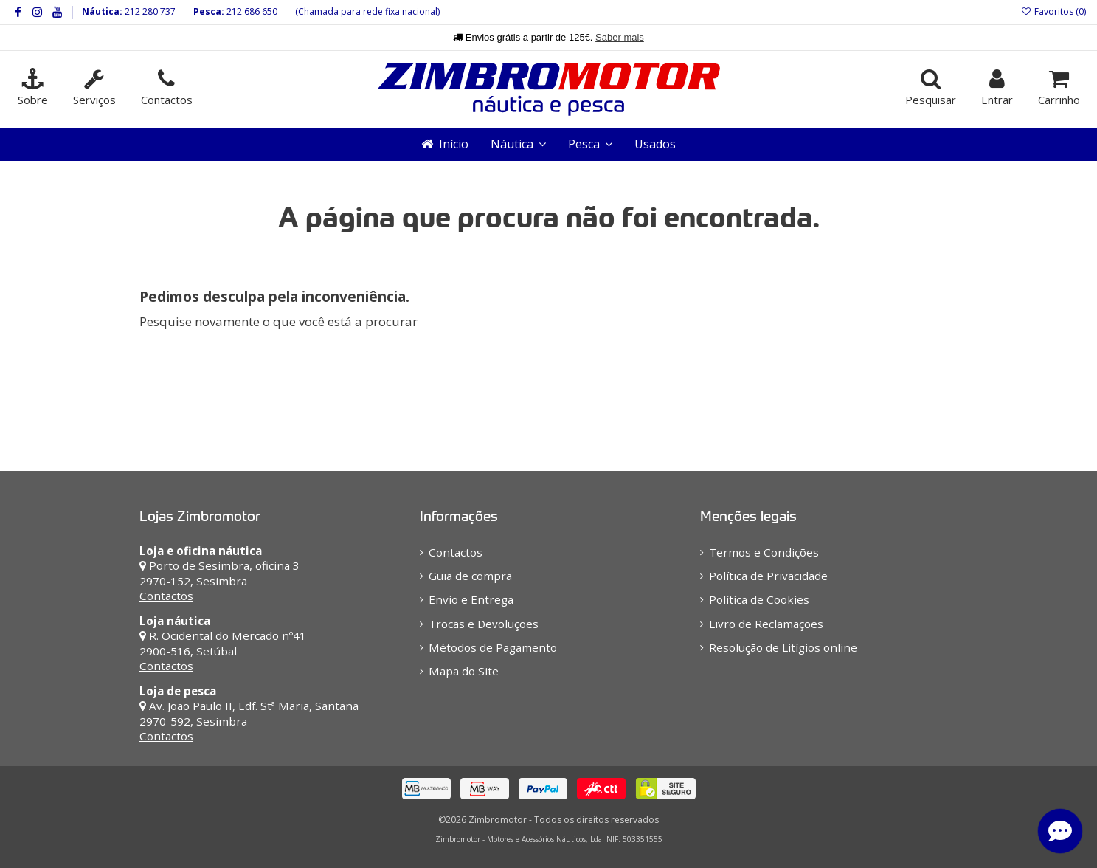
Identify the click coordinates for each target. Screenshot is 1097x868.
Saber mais (619, 37)
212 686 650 (250, 11)
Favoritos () (1053, 11)
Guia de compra (470, 575)
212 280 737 (149, 11)
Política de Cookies (759, 599)
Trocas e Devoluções (484, 623)
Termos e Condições (764, 552)
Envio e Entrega (471, 599)
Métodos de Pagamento (493, 647)
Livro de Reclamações (766, 623)
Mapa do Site (464, 671)
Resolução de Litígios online (783, 647)
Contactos (166, 595)
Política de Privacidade (768, 575)
